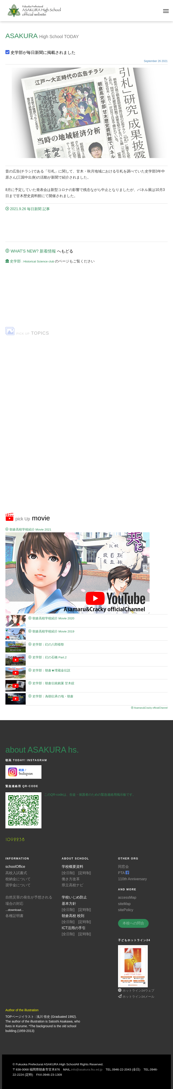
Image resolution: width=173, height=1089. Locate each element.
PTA (123, 873)
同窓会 (123, 866)
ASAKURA (21, 35)
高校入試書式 (16, 873)
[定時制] (84, 873)
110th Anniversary (132, 879)
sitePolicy (125, 910)
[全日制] (68, 873)
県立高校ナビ (72, 885)
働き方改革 (71, 879)
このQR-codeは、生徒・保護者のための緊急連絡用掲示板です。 (90, 794)
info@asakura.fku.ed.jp (86, 1069)
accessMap (127, 897)
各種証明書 (14, 916)
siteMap (124, 904)
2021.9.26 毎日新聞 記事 (27, 209)
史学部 (30, 261)
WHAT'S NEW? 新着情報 (30, 251)
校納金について (18, 879)
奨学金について (18, 885)
